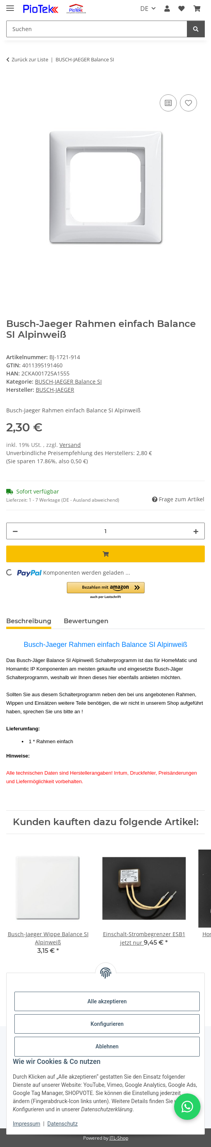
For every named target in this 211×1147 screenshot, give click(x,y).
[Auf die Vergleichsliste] (168, 102)
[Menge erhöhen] (195, 531)
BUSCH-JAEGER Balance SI (68, 381)
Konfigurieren (107, 1024)
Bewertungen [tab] (86, 621)
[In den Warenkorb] (12, 84)
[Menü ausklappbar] (10, 5)
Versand (70, 444)
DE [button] (144, 8)
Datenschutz (62, 1124)
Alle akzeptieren (107, 1001)
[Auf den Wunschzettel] (188, 102)
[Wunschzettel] (181, 8)
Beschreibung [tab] (28, 621)
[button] (167, 8)
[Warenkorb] (197, 8)
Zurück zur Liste (30, 59)
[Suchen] (96, 29)
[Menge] (105, 531)
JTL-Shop (119, 1138)
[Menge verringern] (15, 531)
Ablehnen (107, 1046)
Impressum (26, 1124)
